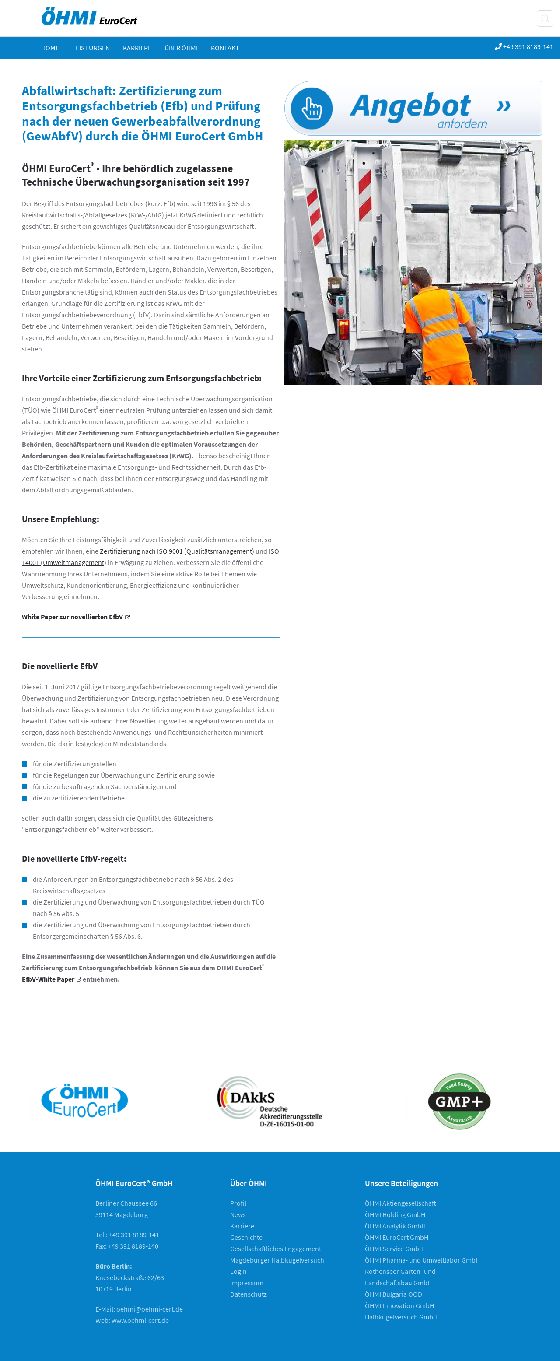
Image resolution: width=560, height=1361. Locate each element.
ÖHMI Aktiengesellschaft (400, 1203)
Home (50, 47)
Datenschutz (248, 1294)
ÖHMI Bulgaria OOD (393, 1294)
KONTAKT (225, 47)
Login (238, 1271)
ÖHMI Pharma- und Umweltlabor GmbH (422, 1260)
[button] (545, 18)
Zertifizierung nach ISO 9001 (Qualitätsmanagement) (177, 551)
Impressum (246, 1282)
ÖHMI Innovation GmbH (399, 1305)
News (238, 1214)
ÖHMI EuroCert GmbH (396, 1237)
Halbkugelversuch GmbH (401, 1316)
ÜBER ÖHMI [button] (181, 47)
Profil (238, 1203)
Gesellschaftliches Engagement (275, 1248)
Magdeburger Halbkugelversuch (277, 1260)
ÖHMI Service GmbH (394, 1248)
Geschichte (246, 1237)
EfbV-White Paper (51, 979)
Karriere (137, 47)
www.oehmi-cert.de (140, 1320)
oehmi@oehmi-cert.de (149, 1309)
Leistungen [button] (91, 47)
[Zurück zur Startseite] (98, 18)
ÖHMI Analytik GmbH (395, 1225)
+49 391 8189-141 (524, 46)
